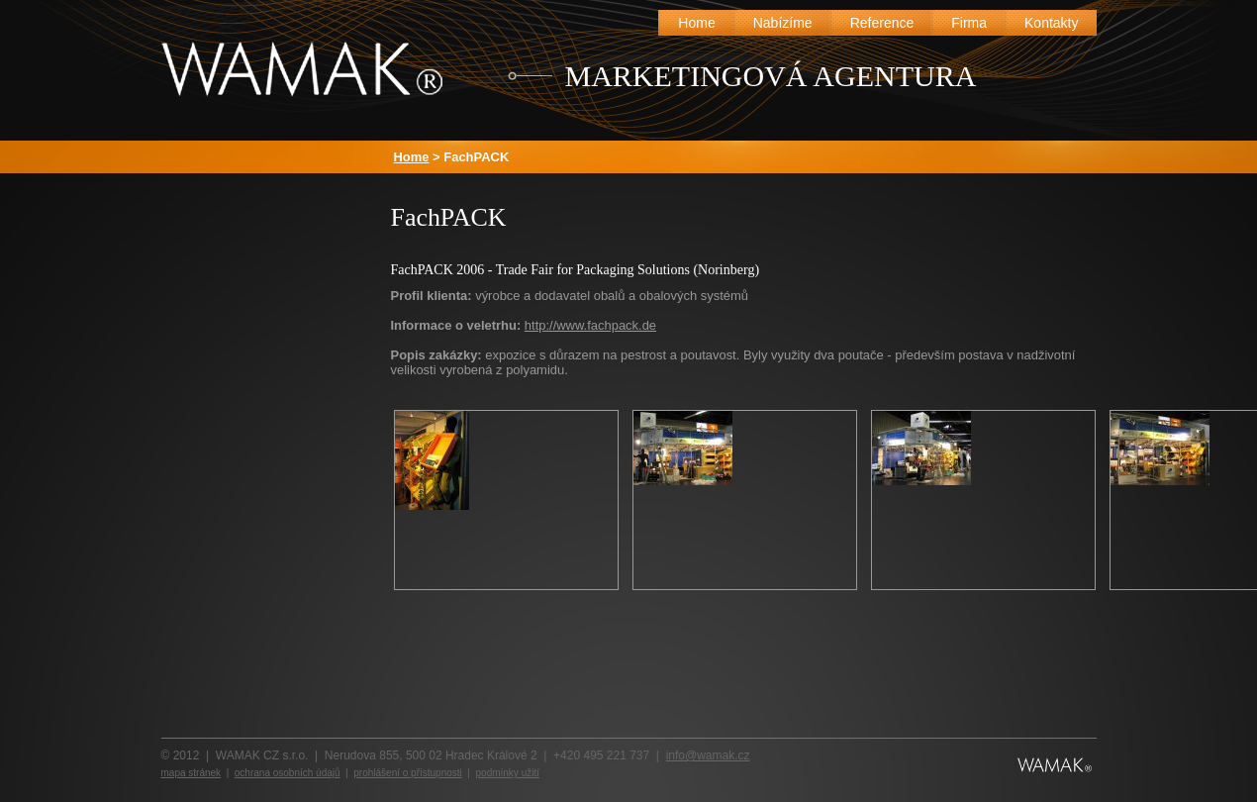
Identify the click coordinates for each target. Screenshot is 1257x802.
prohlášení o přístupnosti (407, 772)
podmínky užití (507, 772)
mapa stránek (191, 772)
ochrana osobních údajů (287, 772)
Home (412, 157)
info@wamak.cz (708, 755)
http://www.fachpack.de (590, 325)
